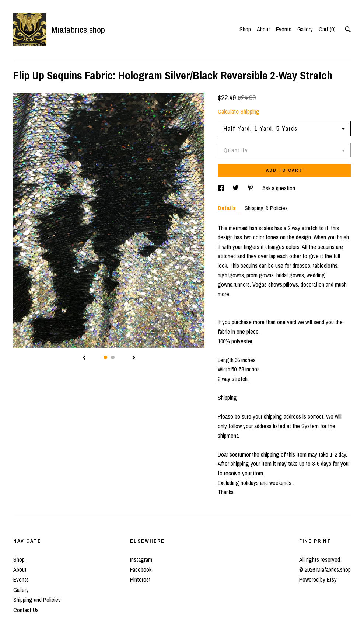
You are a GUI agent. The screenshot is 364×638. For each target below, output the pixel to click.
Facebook (140, 569)
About (263, 29)
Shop (245, 29)
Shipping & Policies (266, 208)
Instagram (141, 559)
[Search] (348, 30)
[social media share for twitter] (236, 188)
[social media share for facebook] (221, 188)
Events (283, 29)
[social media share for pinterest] (251, 188)
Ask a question (278, 188)
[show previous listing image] (84, 358)
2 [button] (113, 357)
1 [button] (105, 357)
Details (227, 208)
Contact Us (26, 610)
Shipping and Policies (37, 600)
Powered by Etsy (318, 579)
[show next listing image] (134, 358)
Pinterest (140, 579)
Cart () (327, 29)
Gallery (305, 29)
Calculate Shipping (238, 111)
